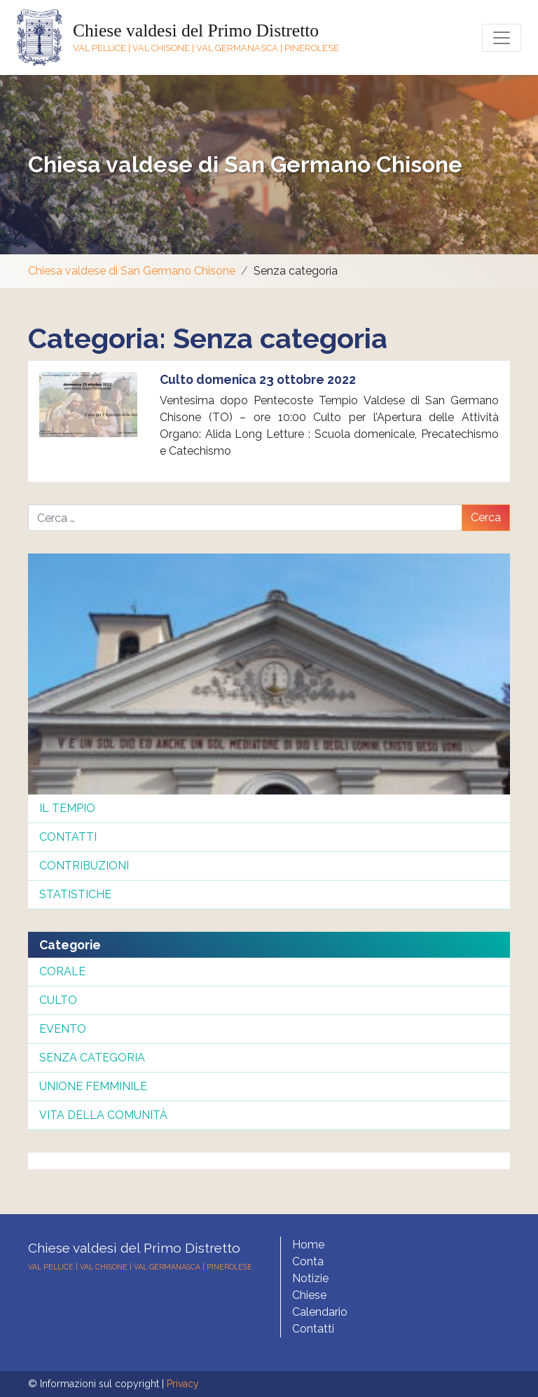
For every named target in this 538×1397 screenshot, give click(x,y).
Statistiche (75, 894)
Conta (308, 1261)
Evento (62, 1028)
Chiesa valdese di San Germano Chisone (245, 164)
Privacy (183, 1383)
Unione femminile (93, 1086)
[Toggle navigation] (501, 38)
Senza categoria (92, 1057)
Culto (58, 1000)
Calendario (319, 1312)
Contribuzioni (84, 865)
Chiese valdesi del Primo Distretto (196, 30)
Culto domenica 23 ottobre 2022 (258, 379)
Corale (62, 971)
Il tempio (67, 808)
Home (308, 1244)
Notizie (310, 1278)
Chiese (309, 1295)
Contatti (68, 837)
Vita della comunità (103, 1115)
